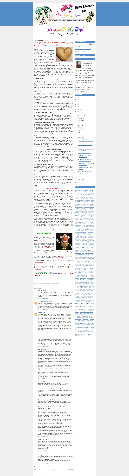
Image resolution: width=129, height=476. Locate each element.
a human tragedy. (85, 190)
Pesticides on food (79, 294)
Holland (91, 264)
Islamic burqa (77, 268)
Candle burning (78, 225)
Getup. (93, 254)
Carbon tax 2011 (85, 226)
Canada (91, 222)
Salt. (87, 306)
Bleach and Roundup (87, 216)
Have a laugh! (80, 261)
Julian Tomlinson (80, 269)
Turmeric (92, 320)
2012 (78, 109)
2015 (78, 102)
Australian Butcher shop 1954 (87, 209)
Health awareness (89, 261)
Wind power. (83, 334)
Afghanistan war (78, 195)
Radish (91, 305)
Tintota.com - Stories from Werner (83, 49)
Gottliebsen (89, 255)
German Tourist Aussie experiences (83, 46)
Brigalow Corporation (86, 218)
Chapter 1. (81, 227)
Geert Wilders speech (79, 253)
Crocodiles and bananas (83, 234)
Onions (91, 289)
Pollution (77, 298)
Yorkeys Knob (86, 335)
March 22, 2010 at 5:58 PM (43, 332)
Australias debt (90, 211)
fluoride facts (90, 247)
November (81, 118)
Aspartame (92, 198)
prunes (91, 300)
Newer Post (37, 469)
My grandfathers (78, 286)
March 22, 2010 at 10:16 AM (43, 309)
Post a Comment (38, 466)
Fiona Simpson (91, 244)
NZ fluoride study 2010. (79, 289)
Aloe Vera (78, 197)
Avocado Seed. (78, 212)
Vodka (93, 324)
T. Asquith (40, 312)
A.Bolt (93, 193)
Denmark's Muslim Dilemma (80, 237)
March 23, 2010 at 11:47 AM (43, 463)
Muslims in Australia (90, 283)
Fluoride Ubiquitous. (89, 248)
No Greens (89, 286)
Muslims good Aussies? (79, 283)
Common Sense (85, 233)
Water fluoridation (86, 327)
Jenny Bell (84, 268)
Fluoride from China (79, 248)
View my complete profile (81, 91)
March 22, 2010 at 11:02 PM (43, 378)
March (80, 137)
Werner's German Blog (80, 51)
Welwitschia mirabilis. (81, 330)
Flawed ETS (79, 245)
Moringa (76, 280)
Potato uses (83, 298)
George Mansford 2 (89, 253)
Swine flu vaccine (78, 313)
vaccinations (83, 323)
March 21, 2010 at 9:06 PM (43, 298)
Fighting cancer (84, 244)
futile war (86, 250)
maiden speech (85, 276)
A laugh (91, 190)
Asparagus (86, 198)
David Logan (80, 236)
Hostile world (77, 265)
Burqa (81, 220)
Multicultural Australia (84, 280)
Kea (92, 269)
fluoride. (76, 250)
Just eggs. (87, 269)
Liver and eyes (91, 273)
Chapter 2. (86, 227)
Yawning (80, 335)
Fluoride (82, 247)
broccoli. (82, 219)
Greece (90, 257)
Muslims (91, 282)
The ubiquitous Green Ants (88, 317)
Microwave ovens (90, 278)
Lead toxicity (90, 272)
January (80, 179)
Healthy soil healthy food (80, 262)
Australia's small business (82, 208)
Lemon (85, 273)
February (80, 177)
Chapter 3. (92, 227)
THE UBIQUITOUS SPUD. (42, 40)
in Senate (83, 265)
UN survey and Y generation (87, 321)
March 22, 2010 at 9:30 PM (43, 346)
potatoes (56, 283)
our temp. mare (90, 290)
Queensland (79, 303)
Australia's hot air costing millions (81, 205)
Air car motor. (85, 195)
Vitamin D (77, 324)
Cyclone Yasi (91, 234)
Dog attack (90, 237)
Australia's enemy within (88, 204)
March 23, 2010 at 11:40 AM (43, 450)
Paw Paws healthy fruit (87, 293)
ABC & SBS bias (81, 194)
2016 (78, 99)
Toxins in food (82, 320)
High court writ (85, 264)
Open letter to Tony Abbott (80, 290)
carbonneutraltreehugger (44, 301)
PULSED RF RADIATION (82, 301)
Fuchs (81, 250)
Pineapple (77, 296)
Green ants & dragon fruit (80, 258)
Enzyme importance (84, 240)
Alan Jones (92, 195)
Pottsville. (77, 300)
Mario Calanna (83, 278)
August (80, 125)
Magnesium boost (84, 275)
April (79, 135)
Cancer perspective (89, 223)
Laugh (85, 272)
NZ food (87, 289)
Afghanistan (89, 194)
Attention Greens (80, 200)
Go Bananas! (81, 255)
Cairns (90, 220)
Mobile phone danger (81, 279)
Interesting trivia (90, 265)
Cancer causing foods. (79, 223)
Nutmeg (91, 287)
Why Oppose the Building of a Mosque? (86, 331)
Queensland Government (83, 305)
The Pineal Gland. (85, 316)
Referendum (77, 306)
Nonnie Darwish (85, 287)
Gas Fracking (82, 251)
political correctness (82, 297)
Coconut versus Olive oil (81, 232)
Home (53, 469)
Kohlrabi (88, 271)
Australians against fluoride (80, 211)
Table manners (90, 313)
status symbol (88, 310)
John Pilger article (90, 268)
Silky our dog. (82, 309)
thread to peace (78, 319)
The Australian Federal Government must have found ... (85, 141)
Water (80, 327)
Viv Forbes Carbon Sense (85, 324)
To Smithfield (85, 319)
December (81, 115)
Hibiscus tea (79, 264)
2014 (78, 104)
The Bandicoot (78, 314)
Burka (87, 219)
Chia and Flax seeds (87, 229)
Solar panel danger (80, 310)
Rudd (83, 306)
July (79, 128)
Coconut (92, 230)
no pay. (79, 287)
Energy (76, 240)
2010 (78, 114)
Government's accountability (81, 257)
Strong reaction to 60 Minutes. (86, 312)
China (80, 230)
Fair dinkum (85, 243)
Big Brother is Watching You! (84, 171)
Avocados (85, 212)
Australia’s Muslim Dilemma (89, 207)
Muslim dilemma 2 (84, 282)
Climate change (86, 230)
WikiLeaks (77, 334)
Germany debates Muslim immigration (82, 254)
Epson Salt (84, 241)
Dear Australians (88, 236)
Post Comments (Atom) (46, 472)
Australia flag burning (79, 202)
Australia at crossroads (88, 201)
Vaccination (77, 323)
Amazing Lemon (80, 198)
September (81, 123)
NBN (84, 286)
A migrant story (89, 191)
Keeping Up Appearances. (80, 271)
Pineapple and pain (85, 296)
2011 (78, 111)
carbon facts (77, 226)
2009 (78, 182)
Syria (85, 313)
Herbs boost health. (90, 262)
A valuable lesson (87, 193)
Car (84, 225)
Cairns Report (85, 222)
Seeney (76, 309)
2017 (78, 97)
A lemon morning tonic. (79, 191)
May (79, 132)
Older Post (70, 469)
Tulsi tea (87, 320)
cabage (86, 220)
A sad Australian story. (83, 173)
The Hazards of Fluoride (87, 314)
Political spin (90, 297)
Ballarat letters (91, 212)
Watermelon (83, 328)
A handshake (77, 190)
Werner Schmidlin (88, 61)
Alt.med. (83, 197)
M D (78, 275)
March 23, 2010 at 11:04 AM (43, 436)
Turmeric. (78, 321)
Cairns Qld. (77, 222)
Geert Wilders (90, 251)
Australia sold (78, 204)
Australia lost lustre (89, 202)
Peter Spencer (89, 294)
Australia (87, 200)
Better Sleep (83, 215)
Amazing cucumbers (90, 197)
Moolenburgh (90, 279)
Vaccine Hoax (90, 323)
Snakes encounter (90, 309)
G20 (90, 250)
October (80, 120)
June (79, 130)
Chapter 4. (79, 229)
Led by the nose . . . (79, 273)
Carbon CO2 (90, 225)
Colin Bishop (77, 233)
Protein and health (84, 300)
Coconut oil (90, 232)
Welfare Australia (91, 328)
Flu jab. (85, 245)
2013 (78, 106)
